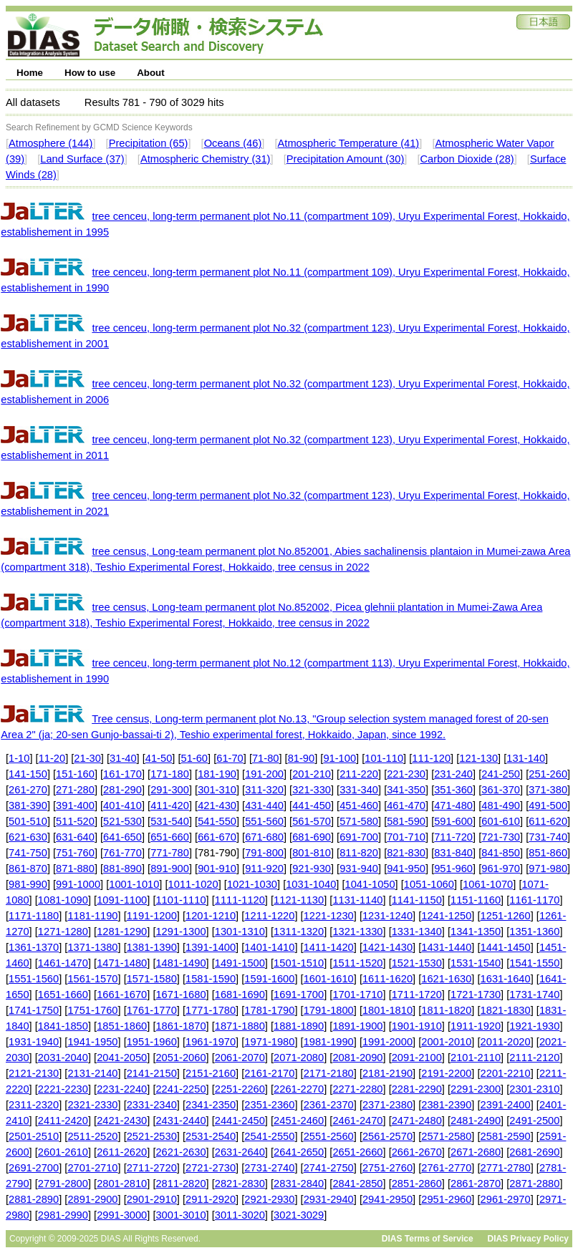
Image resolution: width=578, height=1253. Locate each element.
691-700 (358, 837)
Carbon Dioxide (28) (467, 159)
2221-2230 (63, 1089)
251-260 (548, 774)
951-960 (453, 868)
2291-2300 (476, 1089)
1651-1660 (63, 994)
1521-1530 (417, 963)
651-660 (169, 837)
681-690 (311, 837)
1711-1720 (417, 994)
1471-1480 (122, 963)
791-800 (264, 852)
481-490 (500, 805)
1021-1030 (252, 884)
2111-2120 (534, 1057)
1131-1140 (357, 900)
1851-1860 (122, 1026)
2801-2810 (122, 1183)
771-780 (169, 852)
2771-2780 (506, 1168)
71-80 (265, 758)
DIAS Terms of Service (427, 1239)
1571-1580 (152, 978)
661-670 (217, 837)
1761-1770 (152, 1010)
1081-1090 (63, 900)
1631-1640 (506, 978)
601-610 (500, 821)
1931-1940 (34, 1042)
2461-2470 (357, 1120)
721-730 (500, 837)
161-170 (122, 774)
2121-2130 (34, 1073)
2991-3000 (122, 1215)
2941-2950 (387, 1199)
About (151, 72)
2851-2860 (417, 1183)
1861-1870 (180, 1026)
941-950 (406, 868)
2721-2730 (211, 1168)
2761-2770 (446, 1168)
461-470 (406, 805)
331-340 (358, 789)
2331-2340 (152, 1105)
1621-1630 (446, 978)
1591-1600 (269, 978)
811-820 (358, 852)
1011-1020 (193, 884)
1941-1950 (92, 1042)
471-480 (453, 805)
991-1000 (78, 884)
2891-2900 (92, 1199)
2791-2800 (63, 1183)
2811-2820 (180, 1183)
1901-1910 (417, 1026)
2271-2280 (357, 1089)
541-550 (217, 821)
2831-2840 (299, 1183)
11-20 (52, 758)
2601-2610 (63, 1152)
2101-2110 (476, 1057)
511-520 (75, 821)
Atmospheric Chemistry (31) (205, 159)
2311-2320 (34, 1105)
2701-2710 (92, 1168)
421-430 (217, 805)
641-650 (122, 837)
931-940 (358, 868)
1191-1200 (152, 915)
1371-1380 (92, 947)
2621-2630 (180, 1152)
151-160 (75, 774)
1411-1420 (329, 947)
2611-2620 (122, 1152)
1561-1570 (92, 978)
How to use (89, 72)
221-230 (406, 774)
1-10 (19, 758)
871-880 (75, 868)
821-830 (406, 852)
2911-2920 (211, 1199)
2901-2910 (152, 1199)
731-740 (548, 837)
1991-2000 (387, 1042)
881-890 (122, 868)
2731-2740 (269, 1168)
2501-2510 (34, 1136)
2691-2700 (34, 1168)
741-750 (28, 852)
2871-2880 (534, 1183)
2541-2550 (269, 1136)
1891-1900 (357, 1026)
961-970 (500, 868)
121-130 (478, 758)
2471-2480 (417, 1120)
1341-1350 (476, 931)
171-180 (169, 774)
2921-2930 (269, 1199)
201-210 (311, 774)
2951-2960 (446, 1199)
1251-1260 (506, 915)
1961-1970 (211, 1042)
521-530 (122, 821)
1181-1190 (92, 915)
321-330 (311, 789)
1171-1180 (34, 915)
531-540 (169, 821)
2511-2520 (92, 1136)
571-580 (358, 821)
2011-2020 (506, 1042)
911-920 (264, 868)
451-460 (358, 805)
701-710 (406, 837)
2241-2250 (180, 1089)
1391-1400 (211, 947)
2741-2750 (329, 1168)
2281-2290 (417, 1089)
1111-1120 (240, 900)
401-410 (122, 805)
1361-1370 (34, 947)
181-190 (217, 774)
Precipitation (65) (148, 143)
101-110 (384, 758)
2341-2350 (211, 1105)
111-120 (431, 758)
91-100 (339, 758)
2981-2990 (63, 1215)
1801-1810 (387, 1010)
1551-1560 (34, 978)
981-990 (28, 884)
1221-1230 (329, 915)
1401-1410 (269, 947)
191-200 (264, 774)
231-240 (453, 774)
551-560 (264, 821)
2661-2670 (417, 1152)
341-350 (406, 789)
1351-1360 (534, 931)
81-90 (301, 758)
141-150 (28, 774)
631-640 (75, 837)
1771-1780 (211, 1010)
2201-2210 (506, 1073)
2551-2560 (329, 1136)
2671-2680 (476, 1152)
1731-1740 (534, 994)
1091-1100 (122, 900)
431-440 (264, 805)
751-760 (75, 852)
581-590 (406, 821)
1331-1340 (417, 931)
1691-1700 (299, 994)
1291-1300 (180, 931)
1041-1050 (370, 884)
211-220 (358, 774)
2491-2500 (534, 1120)
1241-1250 (446, 915)
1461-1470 (63, 963)
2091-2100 (417, 1057)
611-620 (548, 821)
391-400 (75, 805)
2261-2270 (299, 1089)
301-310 (217, 789)
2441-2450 (240, 1120)
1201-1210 (211, 915)
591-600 (453, 821)
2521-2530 (152, 1136)
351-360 (453, 789)
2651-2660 (357, 1152)
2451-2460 (299, 1120)
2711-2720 (152, 1168)
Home (29, 72)
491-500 (548, 805)
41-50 (159, 758)
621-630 (28, 837)
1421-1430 (387, 947)
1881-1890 (299, 1026)
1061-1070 (488, 884)
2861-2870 (476, 1183)
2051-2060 (180, 1057)
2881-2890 (34, 1199)
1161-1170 (534, 900)
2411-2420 (63, 1120)
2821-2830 (240, 1183)
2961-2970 (506, 1199)
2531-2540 (211, 1136)
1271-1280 (63, 931)
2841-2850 (357, 1183)
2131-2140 (92, 1073)
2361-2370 (329, 1105)
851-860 (548, 852)
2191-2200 (446, 1073)
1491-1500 (240, 963)
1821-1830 (506, 1010)
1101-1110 (180, 900)
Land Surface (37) (82, 159)
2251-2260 (240, 1089)
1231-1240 (387, 915)
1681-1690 (240, 994)
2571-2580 (446, 1136)
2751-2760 (387, 1168)
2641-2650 (299, 1152)
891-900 (169, 868)
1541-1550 (534, 963)
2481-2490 (476, 1120)
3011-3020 (240, 1215)
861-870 (28, 868)
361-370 (500, 789)
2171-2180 (329, 1073)
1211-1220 (269, 915)
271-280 (75, 789)
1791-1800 (329, 1010)
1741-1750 (34, 1010)
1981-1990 (329, 1042)
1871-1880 (240, 1026)
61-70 (230, 758)
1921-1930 (534, 1026)
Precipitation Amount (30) (345, 159)
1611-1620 (387, 978)
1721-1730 (476, 994)
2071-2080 (299, 1057)
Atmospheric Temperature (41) (349, 143)
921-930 (311, 868)
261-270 (28, 789)
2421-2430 (122, 1120)
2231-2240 (122, 1089)
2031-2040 (63, 1057)
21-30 (87, 758)
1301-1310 (240, 931)
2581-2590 (506, 1136)
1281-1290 (122, 931)
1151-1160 (476, 900)
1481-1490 (180, 963)
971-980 (548, 868)
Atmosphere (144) (50, 143)
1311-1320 (299, 931)
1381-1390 (152, 947)
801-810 (311, 852)
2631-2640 (240, 1152)
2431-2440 (180, 1120)
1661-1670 (122, 994)
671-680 (264, 837)
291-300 (169, 789)
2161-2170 (269, 1073)
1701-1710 (357, 994)
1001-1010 (134, 884)
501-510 (28, 821)
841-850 (500, 852)
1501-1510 (299, 963)
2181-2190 (387, 1073)
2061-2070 (240, 1057)
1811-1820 (446, 1010)
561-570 (311, 821)
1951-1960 (152, 1042)
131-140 (525, 758)
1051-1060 (429, 884)
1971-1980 (269, 1042)
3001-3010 (180, 1215)
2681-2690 (534, 1152)
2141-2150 (152, 1073)
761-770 (122, 852)
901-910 (217, 868)
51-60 (194, 758)
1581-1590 (211, 978)
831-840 (453, 852)
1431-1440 (446, 947)
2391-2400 (506, 1105)
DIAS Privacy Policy (528, 1239)
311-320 (264, 789)
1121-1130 (299, 900)
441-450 (311, 805)
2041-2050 (122, 1057)
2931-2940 (329, 1199)
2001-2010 (446, 1042)
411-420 (169, 805)
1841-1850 (63, 1026)
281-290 (122, 789)
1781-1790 (269, 1010)
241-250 (500, 774)
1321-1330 (357, 931)
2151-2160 (211, 1073)
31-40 (123, 758)
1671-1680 (180, 994)
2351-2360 (269, 1105)
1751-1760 (92, 1010)
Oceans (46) (233, 143)
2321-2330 (92, 1105)
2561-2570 (387, 1136)
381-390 (28, 805)
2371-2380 (387, 1105)
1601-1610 (329, 978)
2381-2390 (446, 1105)
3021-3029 (299, 1215)
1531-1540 (476, 963)
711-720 (453, 837)
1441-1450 (506, 947)
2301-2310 (534, 1089)
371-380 (548, 789)
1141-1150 (417, 900)
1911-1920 (476, 1026)
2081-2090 (357, 1057)
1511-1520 (357, 963)
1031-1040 (311, 884)
